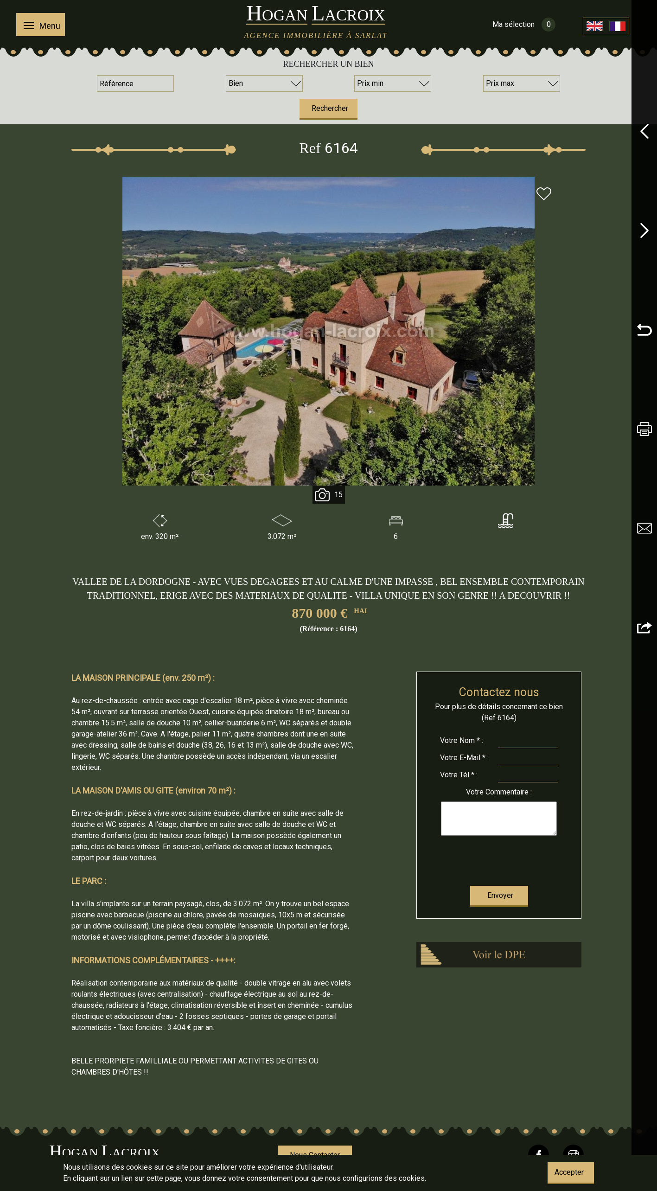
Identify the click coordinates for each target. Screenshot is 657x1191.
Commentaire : (499, 792)
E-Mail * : (464, 757)
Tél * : (459, 774)
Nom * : (461, 740)
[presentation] (498, 859)
